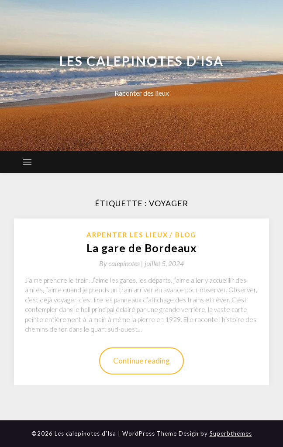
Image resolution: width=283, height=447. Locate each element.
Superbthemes (231, 433)
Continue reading (141, 360)
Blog (186, 235)
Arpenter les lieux (127, 235)
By (122, 263)
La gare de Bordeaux (141, 247)
